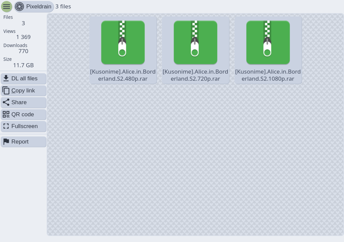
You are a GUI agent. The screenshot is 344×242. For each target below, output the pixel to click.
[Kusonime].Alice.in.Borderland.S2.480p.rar (123, 49)
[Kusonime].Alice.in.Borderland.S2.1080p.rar (268, 49)
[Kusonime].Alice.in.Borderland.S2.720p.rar (195, 49)
